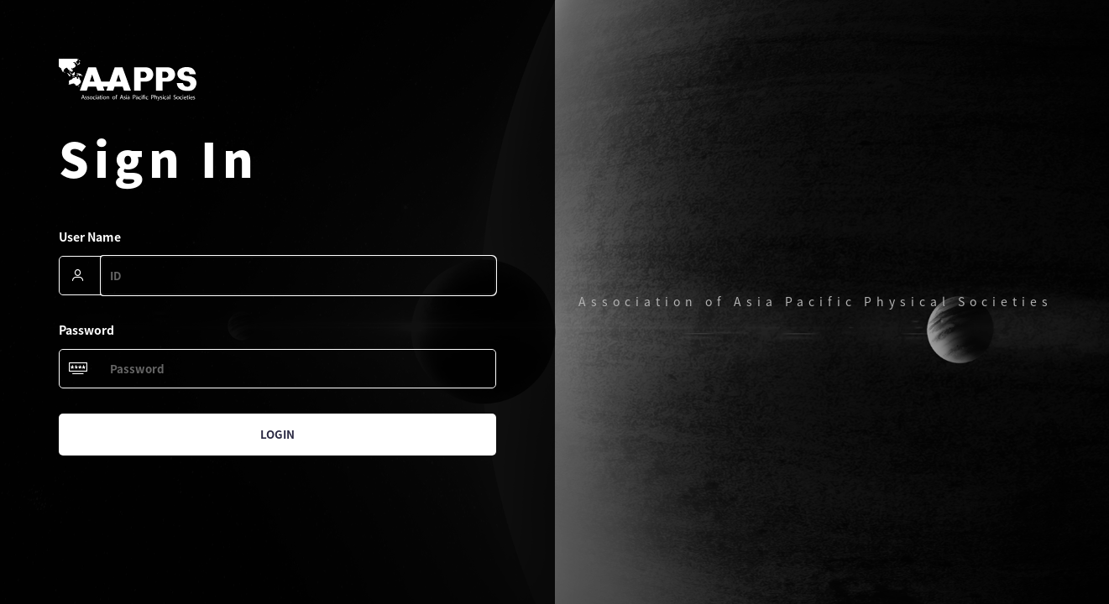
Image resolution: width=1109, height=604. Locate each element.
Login (277, 434)
